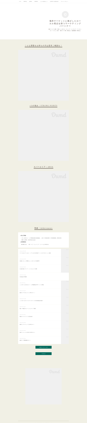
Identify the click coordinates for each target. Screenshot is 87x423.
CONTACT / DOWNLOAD (54, 1)
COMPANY (36, 1)
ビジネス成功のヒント (44, 1)
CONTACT (44, 353)
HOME (20, 1)
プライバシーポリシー (64, 1)
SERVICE (25, 1)
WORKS (30, 1)
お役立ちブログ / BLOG (43, 347)
